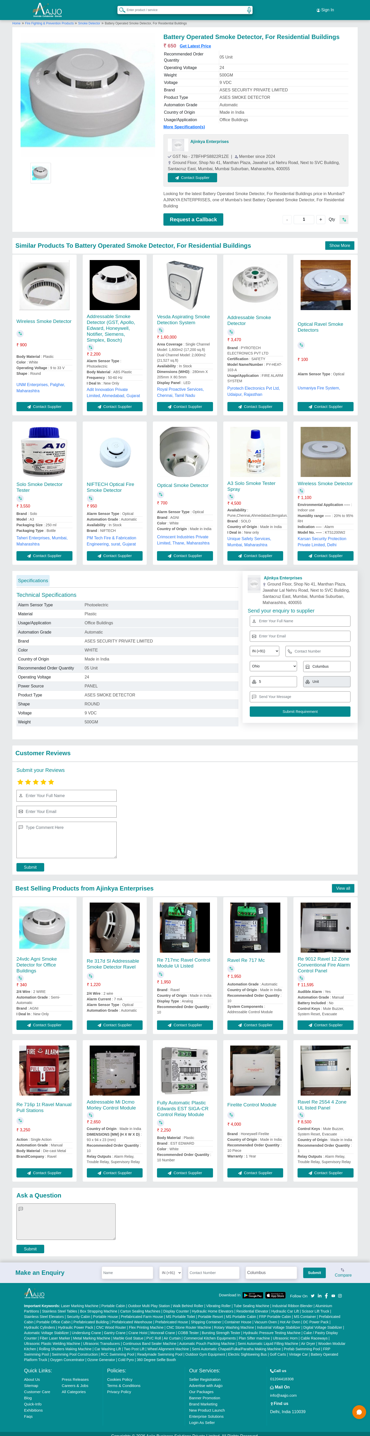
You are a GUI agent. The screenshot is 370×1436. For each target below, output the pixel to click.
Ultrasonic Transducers (101, 1339)
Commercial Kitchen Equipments (210, 1334)
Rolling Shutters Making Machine (65, 1344)
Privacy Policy (119, 1387)
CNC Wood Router (111, 1323)
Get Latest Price (195, 41)
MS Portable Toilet (180, 1312)
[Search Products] (120, 7)
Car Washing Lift (108, 1344)
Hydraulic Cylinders (39, 1323)
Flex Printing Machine (146, 1323)
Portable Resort (210, 1312)
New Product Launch (207, 1405)
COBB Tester (188, 1328)
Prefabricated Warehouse (132, 1317)
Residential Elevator (252, 1307)
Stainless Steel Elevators (44, 1312)
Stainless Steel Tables (59, 1307)
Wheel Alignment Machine (168, 1344)
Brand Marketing (203, 1399)
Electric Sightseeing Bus (247, 1350)
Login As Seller (202, 1418)
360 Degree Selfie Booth (156, 1355)
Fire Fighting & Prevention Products (50, 19)
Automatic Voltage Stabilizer (46, 1328)
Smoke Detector (89, 19)
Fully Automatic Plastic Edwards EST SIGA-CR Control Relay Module (182, 1104)
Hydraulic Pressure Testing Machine (272, 1328)
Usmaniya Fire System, (319, 383)
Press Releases (75, 1375)
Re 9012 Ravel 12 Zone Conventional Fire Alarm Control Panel (324, 960)
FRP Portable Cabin (275, 1312)
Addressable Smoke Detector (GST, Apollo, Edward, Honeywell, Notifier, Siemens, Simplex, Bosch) (111, 323)
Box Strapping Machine (98, 1307)
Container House (238, 1317)
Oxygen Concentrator (67, 1355)
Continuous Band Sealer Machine (150, 1339)
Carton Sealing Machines (140, 1307)
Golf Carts (278, 1350)
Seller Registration (205, 1375)
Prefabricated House (171, 1317)
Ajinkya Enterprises (209, 137)
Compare (343, 1268)
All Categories (74, 1387)
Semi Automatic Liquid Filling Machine (268, 1339)
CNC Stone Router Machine (188, 1323)
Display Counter (176, 1307)
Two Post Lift (134, 1344)
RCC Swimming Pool (117, 1350)
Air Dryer (308, 1339)
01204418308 (282, 1374)
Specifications (33, 576)
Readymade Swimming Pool (159, 1350)
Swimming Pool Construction (75, 1350)
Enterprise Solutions (206, 1412)
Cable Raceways (314, 1334)
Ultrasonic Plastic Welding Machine (52, 1339)
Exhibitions (33, 1405)
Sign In (325, 7)
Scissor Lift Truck (315, 1307)
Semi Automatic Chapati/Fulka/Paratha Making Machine (236, 1344)
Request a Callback (193, 215)
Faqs (28, 1412)
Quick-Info (33, 1399)
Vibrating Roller (218, 1301)
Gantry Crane (114, 1328)
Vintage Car (298, 1350)
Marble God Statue (128, 1334)
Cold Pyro (126, 1355)
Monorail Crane (162, 1328)
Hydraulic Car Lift (285, 1307)
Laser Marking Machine (80, 1301)
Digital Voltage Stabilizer (322, 1323)
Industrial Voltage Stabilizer (278, 1323)
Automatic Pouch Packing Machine (207, 1339)
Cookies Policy (119, 1375)
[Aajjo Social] (312, 1291)
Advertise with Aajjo (206, 1381)
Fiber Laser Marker (55, 1334)
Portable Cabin (113, 1301)
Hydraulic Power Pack (75, 1323)
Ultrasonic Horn (285, 1334)
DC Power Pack (316, 1317)
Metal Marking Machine (91, 1334)
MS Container (305, 1312)
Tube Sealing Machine (251, 1301)
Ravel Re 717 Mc (246, 955)
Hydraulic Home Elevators (213, 1307)
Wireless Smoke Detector (43, 316)
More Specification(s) (184, 122)
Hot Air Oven (290, 1317)
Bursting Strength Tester (221, 1328)
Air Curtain (172, 1334)
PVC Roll (153, 1334)
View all (343, 884)
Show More (339, 241)
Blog (28, 1393)
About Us (32, 1375)
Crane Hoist (137, 1328)
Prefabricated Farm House (142, 1312)
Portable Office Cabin (53, 1317)
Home (16, 19)
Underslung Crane (86, 1328)
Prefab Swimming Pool (302, 1344)
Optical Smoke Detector (183, 480)
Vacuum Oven (265, 1317)
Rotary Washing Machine (234, 1323)
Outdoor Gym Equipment (205, 1350)
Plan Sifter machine (254, 1334)
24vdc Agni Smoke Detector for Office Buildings (36, 960)
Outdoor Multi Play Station (149, 1301)
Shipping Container (206, 1317)
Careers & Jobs (75, 1381)
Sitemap (31, 1381)
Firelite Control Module (251, 1100)
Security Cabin (78, 1312)
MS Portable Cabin (241, 1312)
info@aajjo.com (283, 1391)
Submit (30, 862)
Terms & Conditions (124, 1381)
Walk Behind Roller (188, 1301)
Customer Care (37, 1387)
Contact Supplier (197, 173)
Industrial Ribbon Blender (292, 1301)
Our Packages (201, 1387)
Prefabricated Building (91, 1317)
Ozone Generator (101, 1355)
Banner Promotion (204, 1393)
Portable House (105, 1312)
